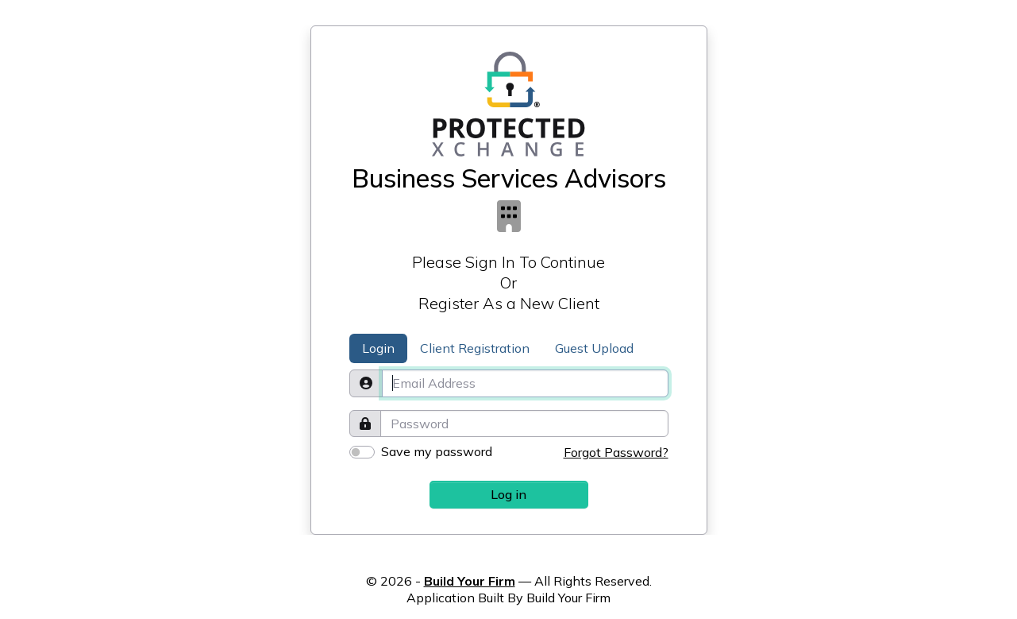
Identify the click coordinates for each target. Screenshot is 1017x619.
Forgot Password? (616, 452)
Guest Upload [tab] (594, 348)
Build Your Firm (469, 581)
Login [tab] (378, 348)
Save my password (436, 451)
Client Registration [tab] (475, 348)
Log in (508, 494)
